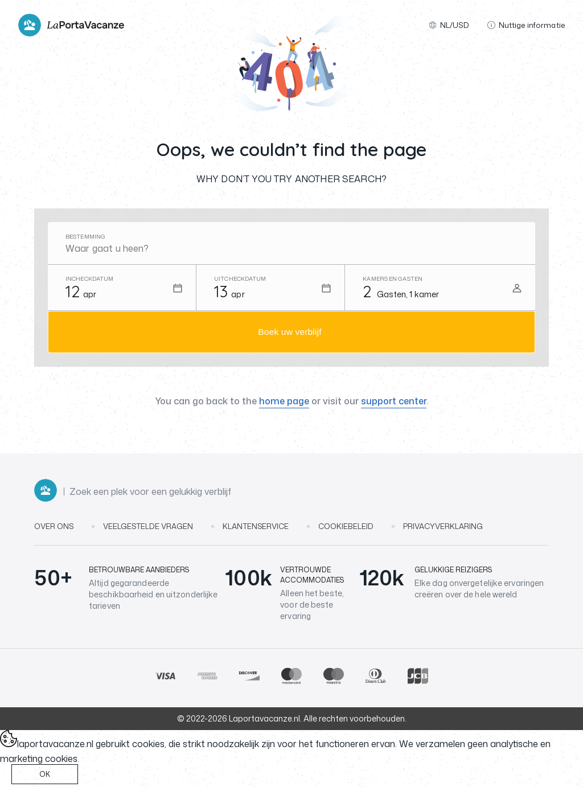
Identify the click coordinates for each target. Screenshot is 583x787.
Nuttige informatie (526, 25)
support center (393, 403)
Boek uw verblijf (290, 333)
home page (284, 403)
